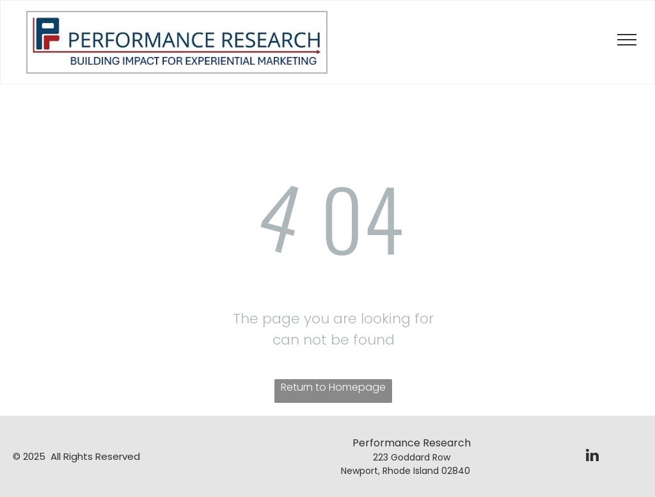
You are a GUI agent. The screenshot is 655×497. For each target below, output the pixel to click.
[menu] (626, 39)
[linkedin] (592, 456)
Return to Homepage (333, 387)
